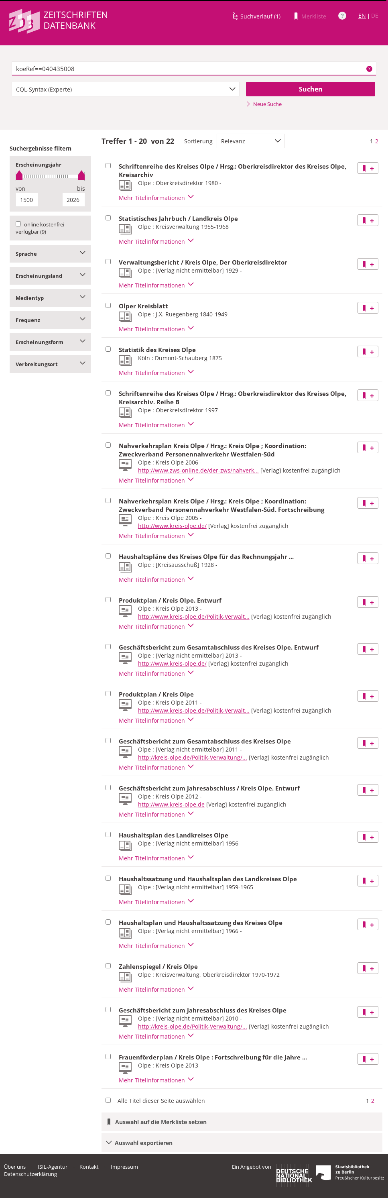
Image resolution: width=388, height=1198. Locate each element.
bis (81, 188)
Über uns (15, 1166)
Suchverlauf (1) (260, 16)
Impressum (124, 1166)
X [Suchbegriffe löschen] (369, 68)
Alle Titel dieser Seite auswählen (161, 1100)
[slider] (50, 176)
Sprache (50, 253)
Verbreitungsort (50, 364)
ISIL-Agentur (52, 1166)
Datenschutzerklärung (30, 1174)
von (20, 188)
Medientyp (50, 298)
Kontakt (89, 1166)
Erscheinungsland (50, 275)
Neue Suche (264, 104)
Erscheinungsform (50, 342)
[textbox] (194, 68)
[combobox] (126, 89)
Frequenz (50, 320)
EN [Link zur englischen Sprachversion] (362, 15)
